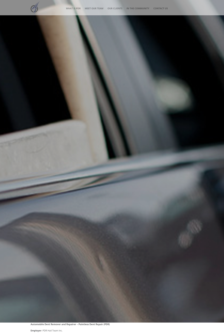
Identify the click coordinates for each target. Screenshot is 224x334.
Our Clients (114, 6)
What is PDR (73, 6)
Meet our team (94, 6)
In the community (137, 6)
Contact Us (160, 6)
